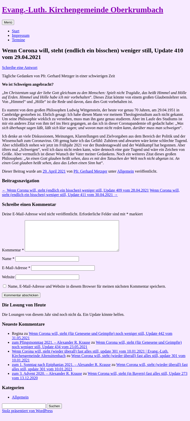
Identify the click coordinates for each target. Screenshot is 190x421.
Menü (8, 22)
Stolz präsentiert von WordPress (27, 417)
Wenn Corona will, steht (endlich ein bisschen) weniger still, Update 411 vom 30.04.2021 (91, 192)
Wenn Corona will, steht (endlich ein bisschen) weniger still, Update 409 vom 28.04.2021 (75, 190)
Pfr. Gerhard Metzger (90, 171)
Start (15, 31)
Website (8, 283)
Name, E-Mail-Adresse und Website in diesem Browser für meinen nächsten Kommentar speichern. (87, 292)
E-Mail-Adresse (16, 274)
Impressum (20, 35)
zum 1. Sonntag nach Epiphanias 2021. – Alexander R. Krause (61, 370)
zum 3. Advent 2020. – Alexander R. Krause (47, 379)
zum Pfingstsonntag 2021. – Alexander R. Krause (51, 348)
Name (8, 264)
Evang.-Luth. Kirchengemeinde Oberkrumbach (82, 9)
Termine (18, 40)
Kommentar (13, 256)
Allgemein (125, 171)
